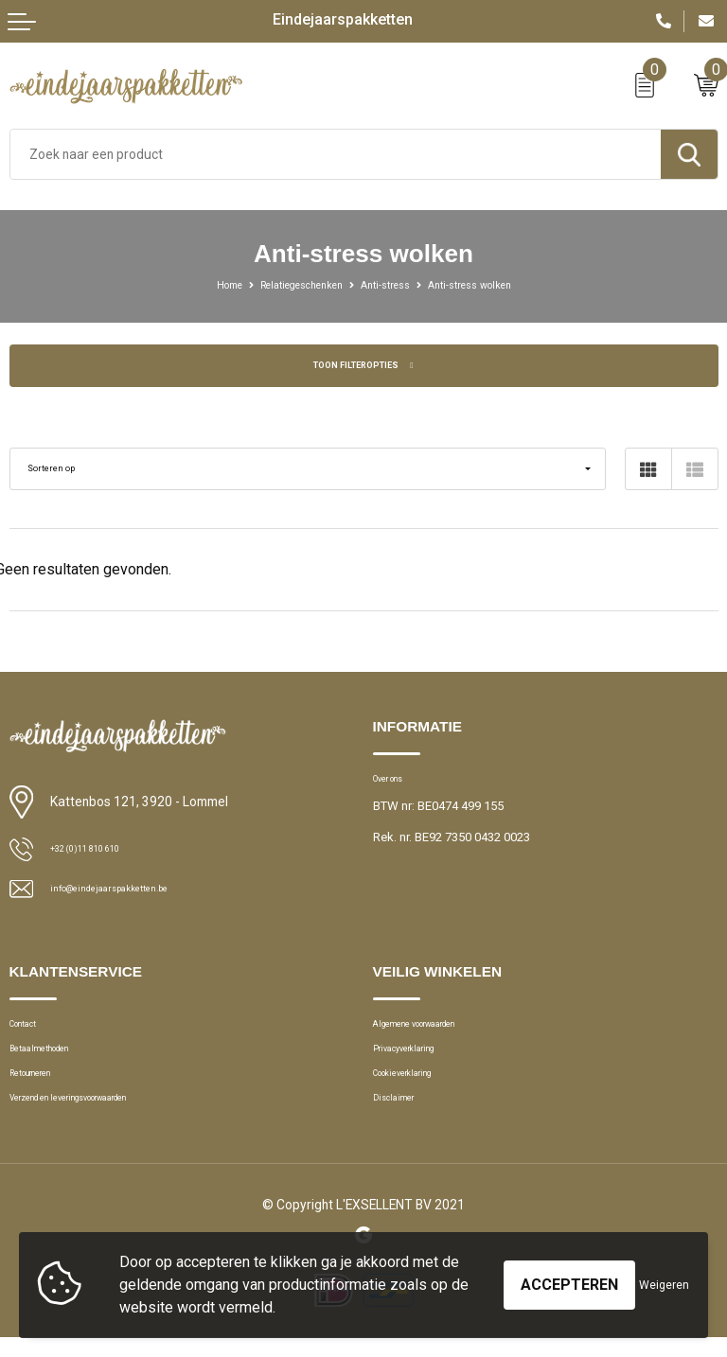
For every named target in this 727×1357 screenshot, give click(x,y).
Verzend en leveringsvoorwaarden (102, 1118)
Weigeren (664, 1285)
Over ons (397, 781)
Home (201, 284)
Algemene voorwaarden (438, 1028)
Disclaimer (402, 1118)
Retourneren (42, 1088)
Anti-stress (391, 284)
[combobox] (335, 154)
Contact (31, 1028)
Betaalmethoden (54, 1058)
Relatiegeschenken (290, 284)
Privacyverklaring (418, 1058)
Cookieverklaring (419, 1088)
